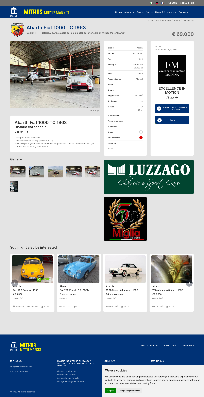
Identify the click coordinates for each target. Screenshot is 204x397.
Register (187, 3)
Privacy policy (170, 345)
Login (172, 3)
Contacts (183, 12)
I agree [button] (110, 390)
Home (118, 12)
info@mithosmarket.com (21, 366)
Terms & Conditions (149, 345)
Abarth (177, 20)
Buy (139, 12)
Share (166, 120)
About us (129, 12)
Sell (148, 12)
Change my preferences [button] (129, 390)
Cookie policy (188, 345)
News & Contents (164, 12)
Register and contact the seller (172, 108)
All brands (166, 20)
